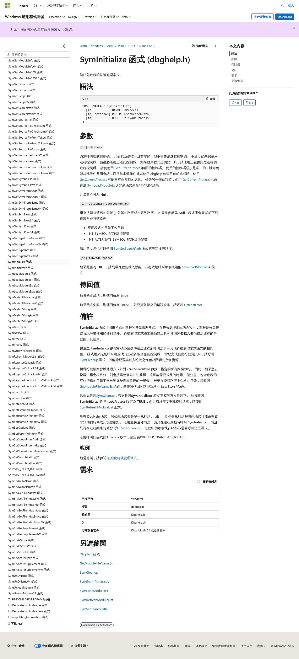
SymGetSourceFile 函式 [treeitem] (23, 120)
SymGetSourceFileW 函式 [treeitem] (24, 161)
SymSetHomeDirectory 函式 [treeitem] (26, 416)
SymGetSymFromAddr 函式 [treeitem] (26, 191)
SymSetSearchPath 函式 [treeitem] (23, 457)
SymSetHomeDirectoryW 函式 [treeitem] (27, 422)
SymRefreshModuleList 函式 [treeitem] (26, 356)
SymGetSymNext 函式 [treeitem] (22, 214)
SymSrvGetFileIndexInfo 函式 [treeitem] (26, 505)
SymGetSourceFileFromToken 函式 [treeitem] (30, 137)
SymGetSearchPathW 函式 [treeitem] (25, 114)
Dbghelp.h (145, 46)
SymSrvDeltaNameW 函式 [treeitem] (25, 487)
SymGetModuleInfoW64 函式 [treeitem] (27, 78)
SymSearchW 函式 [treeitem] (20, 398)
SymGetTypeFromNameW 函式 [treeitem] (28, 244)
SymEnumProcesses (94, 581)
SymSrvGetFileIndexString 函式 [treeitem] (28, 516)
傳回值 (235, 64)
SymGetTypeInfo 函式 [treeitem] (22, 250)
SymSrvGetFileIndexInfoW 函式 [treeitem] (28, 510)
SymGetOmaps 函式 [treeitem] (21, 84)
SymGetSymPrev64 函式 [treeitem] (24, 232)
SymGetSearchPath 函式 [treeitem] (24, 108)
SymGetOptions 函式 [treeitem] (21, 90)
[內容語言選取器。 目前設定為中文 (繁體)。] (16, 646)
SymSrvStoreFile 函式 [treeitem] (22, 552)
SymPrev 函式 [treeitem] (17, 339)
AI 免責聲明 (141, 646)
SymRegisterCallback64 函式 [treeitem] (26, 368)
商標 (260, 646)
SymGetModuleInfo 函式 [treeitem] (24, 60)
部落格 (172, 646)
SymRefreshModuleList (96, 407)
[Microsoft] (7, 5)
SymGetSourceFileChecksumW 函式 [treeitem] (31, 131)
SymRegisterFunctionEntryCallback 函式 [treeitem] (33, 380)
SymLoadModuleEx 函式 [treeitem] (23, 285)
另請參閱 (237, 81)
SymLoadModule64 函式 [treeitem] (24, 280)
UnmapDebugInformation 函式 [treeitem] (28, 617)
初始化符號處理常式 (122, 458)
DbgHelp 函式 (90, 554)
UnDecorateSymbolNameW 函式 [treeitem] (29, 611)
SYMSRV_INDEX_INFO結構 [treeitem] (25, 469)
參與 (188, 646)
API (133, 46)
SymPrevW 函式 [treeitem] (18, 345)
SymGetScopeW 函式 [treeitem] (22, 102)
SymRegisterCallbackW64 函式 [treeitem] (27, 374)
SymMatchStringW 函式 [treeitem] (23, 321)
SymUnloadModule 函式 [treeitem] (23, 587)
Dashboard (285, 17)
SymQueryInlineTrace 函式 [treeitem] (25, 351)
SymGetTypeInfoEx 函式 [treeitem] (23, 256)
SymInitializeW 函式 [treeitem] (20, 268)
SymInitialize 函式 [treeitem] (20, 262)
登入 (291, 5)
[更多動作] (215, 46)
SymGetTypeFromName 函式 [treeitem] (26, 238)
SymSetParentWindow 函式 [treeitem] (25, 433)
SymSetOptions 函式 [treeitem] (21, 427)
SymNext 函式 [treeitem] (17, 327)
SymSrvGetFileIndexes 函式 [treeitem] (25, 493)
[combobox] (37, 54)
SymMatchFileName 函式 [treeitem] (24, 297)
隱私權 (200, 646)
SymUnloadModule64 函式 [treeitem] (25, 593)
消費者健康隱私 (222, 646)
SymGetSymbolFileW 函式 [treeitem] (25, 185)
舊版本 (158, 646)
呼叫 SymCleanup (127, 428)
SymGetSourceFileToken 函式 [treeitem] (27, 149)
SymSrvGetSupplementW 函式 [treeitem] (27, 534)
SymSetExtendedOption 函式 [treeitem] (26, 410)
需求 (234, 75)
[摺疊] (64, 46)
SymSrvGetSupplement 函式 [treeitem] (26, 528)
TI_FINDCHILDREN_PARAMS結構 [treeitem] (29, 599)
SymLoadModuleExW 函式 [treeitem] (25, 291)
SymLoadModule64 (196, 267)
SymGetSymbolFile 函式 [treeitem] (23, 179)
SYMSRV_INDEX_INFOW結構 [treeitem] (26, 475)
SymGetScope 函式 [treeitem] (20, 96)
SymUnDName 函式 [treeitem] (21, 576)
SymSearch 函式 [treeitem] (18, 392)
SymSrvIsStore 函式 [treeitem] (21, 540)
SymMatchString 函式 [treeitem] (22, 309)
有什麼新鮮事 (262, 17)
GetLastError (193, 304)
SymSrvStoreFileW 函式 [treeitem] (23, 558)
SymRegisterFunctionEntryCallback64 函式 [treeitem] (35, 386)
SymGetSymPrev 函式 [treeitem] (22, 226)
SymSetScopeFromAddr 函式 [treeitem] (26, 439)
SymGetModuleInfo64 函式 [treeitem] (25, 66)
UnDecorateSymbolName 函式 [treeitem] (27, 605)
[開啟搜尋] (282, 5)
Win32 (122, 46)
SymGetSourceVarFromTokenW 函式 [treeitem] (31, 173)
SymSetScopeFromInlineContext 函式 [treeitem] (32, 451)
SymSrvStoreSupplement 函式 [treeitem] (27, 564)
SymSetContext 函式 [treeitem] (21, 404)
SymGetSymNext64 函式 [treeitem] (24, 220)
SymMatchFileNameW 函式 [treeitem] (25, 303)
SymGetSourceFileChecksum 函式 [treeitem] (29, 126)
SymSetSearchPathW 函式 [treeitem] (25, 463)
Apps (110, 46)
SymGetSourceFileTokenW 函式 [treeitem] (28, 155)
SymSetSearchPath (127, 248)
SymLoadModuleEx (101, 185)
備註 (234, 70)
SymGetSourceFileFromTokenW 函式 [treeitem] (31, 143)
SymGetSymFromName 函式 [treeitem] (26, 202)
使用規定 (246, 646)
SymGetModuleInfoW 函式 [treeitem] (25, 72)
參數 (234, 59)
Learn (83, 46)
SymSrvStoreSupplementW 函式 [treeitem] (29, 570)
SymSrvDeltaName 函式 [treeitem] (23, 481)
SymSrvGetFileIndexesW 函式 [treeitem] (27, 498)
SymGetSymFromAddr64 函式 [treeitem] (27, 197)
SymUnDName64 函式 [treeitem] (22, 581)
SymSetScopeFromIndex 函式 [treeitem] (27, 445)
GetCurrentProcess (128, 168)
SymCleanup (89, 360)
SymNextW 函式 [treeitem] (18, 333)
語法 (234, 53)
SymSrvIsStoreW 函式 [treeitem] (22, 546)
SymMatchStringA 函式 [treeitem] (23, 315)
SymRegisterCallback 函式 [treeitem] (24, 362)
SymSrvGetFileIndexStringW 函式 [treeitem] (29, 522)
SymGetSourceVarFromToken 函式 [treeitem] (30, 167)
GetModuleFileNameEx (96, 386)
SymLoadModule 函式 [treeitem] (22, 273)
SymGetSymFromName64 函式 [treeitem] (28, 208)
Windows (97, 46)
